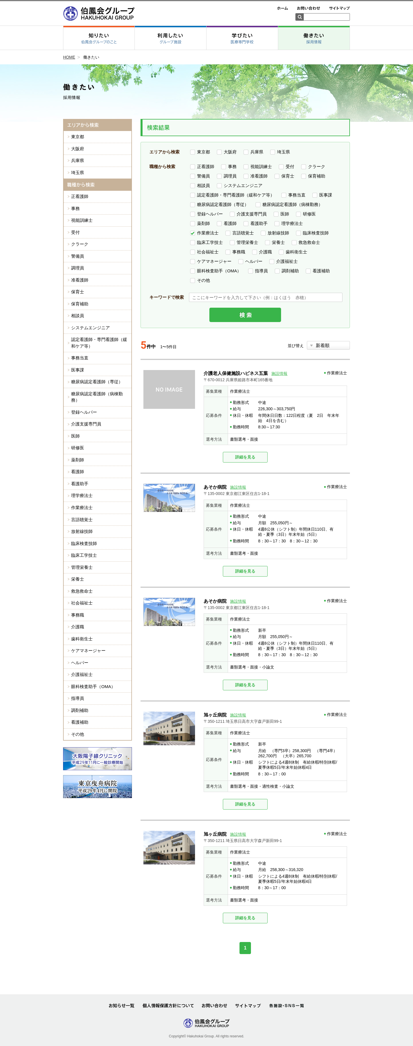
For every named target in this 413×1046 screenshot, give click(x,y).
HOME (69, 57)
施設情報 (279, 373)
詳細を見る (245, 457)
